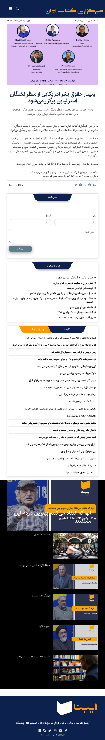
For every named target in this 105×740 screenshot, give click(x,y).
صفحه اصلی (93, 20)
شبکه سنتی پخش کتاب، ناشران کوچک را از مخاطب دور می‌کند (67, 437)
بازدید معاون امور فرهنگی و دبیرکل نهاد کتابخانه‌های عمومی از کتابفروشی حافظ (59, 423)
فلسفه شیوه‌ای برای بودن (81, 307)
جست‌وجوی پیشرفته (26, 723)
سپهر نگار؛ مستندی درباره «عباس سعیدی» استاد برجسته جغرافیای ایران (62, 380)
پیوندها (44, 723)
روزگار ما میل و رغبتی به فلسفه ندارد (76, 318)
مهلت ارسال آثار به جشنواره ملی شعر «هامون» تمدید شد (70, 388)
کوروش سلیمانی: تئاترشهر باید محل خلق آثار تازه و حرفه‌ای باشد (66, 366)
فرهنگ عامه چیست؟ (40, 596)
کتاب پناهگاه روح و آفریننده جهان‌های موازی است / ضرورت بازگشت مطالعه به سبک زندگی (54, 345)
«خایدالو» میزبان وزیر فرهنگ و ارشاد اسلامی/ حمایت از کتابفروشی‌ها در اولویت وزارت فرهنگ (53, 300)
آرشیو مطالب (83, 723)
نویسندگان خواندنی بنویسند (80, 288)
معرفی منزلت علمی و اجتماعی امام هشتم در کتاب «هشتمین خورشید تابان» (60, 409)
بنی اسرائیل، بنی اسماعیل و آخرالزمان (78, 451)
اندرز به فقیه (44, 626)
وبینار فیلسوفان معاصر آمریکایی (81, 466)
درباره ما (55, 723)
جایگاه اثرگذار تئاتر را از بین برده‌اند (34, 565)
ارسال (20, 248)
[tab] (67, 329)
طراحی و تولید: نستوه (52, 734)
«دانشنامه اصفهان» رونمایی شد (81, 416)
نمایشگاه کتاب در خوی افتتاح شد (80, 402)
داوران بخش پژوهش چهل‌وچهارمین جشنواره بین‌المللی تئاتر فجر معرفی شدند (60, 444)
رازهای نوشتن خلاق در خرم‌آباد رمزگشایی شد (75, 395)
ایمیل (48, 216)
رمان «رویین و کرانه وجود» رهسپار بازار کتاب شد (73, 352)
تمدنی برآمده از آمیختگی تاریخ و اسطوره (74, 278)
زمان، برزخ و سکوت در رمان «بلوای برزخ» (73, 283)
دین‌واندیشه (79, 20)
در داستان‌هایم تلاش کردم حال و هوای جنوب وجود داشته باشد (67, 359)
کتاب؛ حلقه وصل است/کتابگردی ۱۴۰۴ (75, 312)
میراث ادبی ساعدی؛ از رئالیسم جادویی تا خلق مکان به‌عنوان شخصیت (60, 293)
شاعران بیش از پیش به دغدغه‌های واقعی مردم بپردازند (70, 458)
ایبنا (74, 11)
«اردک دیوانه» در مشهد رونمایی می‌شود (77, 373)
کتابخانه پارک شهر (42, 535)
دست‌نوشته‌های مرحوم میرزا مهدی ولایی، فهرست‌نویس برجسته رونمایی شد (61, 338)
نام (94, 216)
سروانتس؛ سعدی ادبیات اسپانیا (81, 473)
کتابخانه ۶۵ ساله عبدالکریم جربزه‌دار (34, 657)
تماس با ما (67, 723)
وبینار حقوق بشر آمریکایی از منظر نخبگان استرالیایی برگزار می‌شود (52, 97)
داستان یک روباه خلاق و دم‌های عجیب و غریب (74, 430)
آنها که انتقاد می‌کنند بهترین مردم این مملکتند (52, 517)
